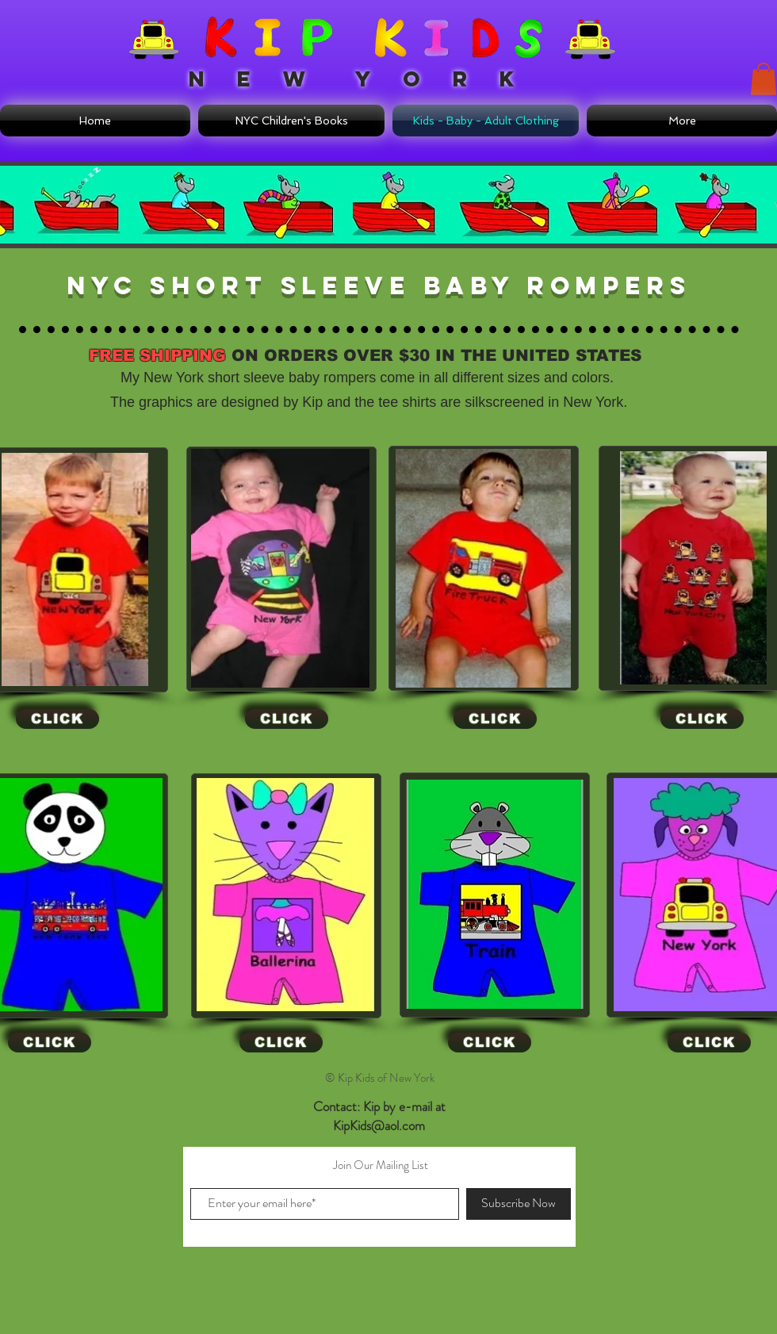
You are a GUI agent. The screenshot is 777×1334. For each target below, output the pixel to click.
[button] (763, 79)
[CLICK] (57, 719)
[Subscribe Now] (518, 1204)
